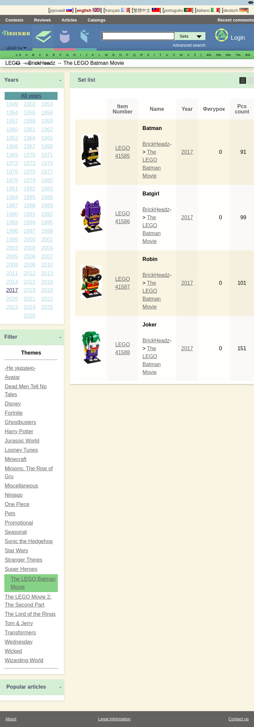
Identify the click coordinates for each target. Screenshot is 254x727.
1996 (12, 231)
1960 (12, 129)
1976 (30, 172)
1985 (30, 197)
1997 (30, 231)
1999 (12, 239)
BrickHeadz (156, 144)
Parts (86, 37)
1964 (30, 138)
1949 (12, 104)
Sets (43, 37)
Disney (13, 403)
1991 (30, 214)
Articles (69, 20)
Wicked (13, 651)
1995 (47, 222)
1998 (47, 231)
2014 (12, 282)
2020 (12, 299)
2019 (47, 290)
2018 (30, 290)
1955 (30, 112)
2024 (30, 307)
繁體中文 (146, 10)
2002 (12, 248)
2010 (47, 265)
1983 (47, 189)
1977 (47, 172)
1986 (47, 197)
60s (228, 55)
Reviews (42, 20)
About (10, 718)
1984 (12, 197)
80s (247, 55)
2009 (30, 265)
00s (27, 63)
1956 (47, 112)
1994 (30, 222)
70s (237, 55)
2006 (30, 256)
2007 (47, 256)
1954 (12, 112)
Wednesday (18, 642)
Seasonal (16, 532)
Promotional (19, 523)
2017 (12, 290)
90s (18, 63)
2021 (30, 299)
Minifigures (64, 37)
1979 (30, 180)
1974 (47, 163)
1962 (47, 129)
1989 (47, 205)
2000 (30, 239)
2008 (12, 265)
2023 (12, 307)
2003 (30, 248)
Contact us (239, 718)
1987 (12, 205)
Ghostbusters (20, 422)
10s (37, 63)
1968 (47, 146)
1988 (30, 205)
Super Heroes (21, 569)
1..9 (18, 55)
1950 (30, 104)
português (178, 10)
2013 (47, 273)
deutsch (235, 10)
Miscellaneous (21, 486)
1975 (12, 172)
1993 (12, 222)
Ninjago (13, 495)
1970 (30, 155)
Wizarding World (24, 660)
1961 (30, 129)
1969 (12, 155)
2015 (30, 282)
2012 (30, 273)
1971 (47, 155)
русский (61, 10)
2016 (47, 282)
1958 (30, 121)
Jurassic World (22, 441)
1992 (47, 214)
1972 (12, 163)
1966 (12, 146)
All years (31, 96)
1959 (47, 121)
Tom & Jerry (19, 623)
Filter (10, 337)
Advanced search (189, 45)
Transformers (20, 632)
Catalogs (97, 20)
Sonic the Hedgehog (29, 541)
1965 (47, 138)
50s (218, 55)
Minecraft (15, 459)
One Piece (17, 504)
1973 (30, 163)
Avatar (12, 377)
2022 (47, 299)
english (89, 10)
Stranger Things (23, 560)
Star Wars (16, 550)
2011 (12, 273)
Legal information (114, 718)
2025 (47, 307)
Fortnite (13, 413)
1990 (12, 214)
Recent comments (236, 20)
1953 (47, 104)
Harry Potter (19, 431)
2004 (47, 248)
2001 (47, 239)
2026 (30, 316)
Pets (10, 513)
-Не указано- (20, 368)
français (117, 10)
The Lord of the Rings (30, 614)
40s (208, 55)
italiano (207, 10)
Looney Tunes (21, 450)
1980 (47, 180)
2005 (12, 256)
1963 (12, 138)
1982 (30, 189)
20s (47, 63)
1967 (30, 146)
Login (238, 37)
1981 (12, 189)
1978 (12, 180)
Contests (14, 20)
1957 (12, 121)
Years (11, 80)
